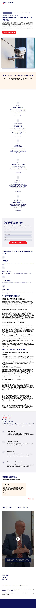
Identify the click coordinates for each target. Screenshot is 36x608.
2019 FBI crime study (7, 304)
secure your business (9, 32)
